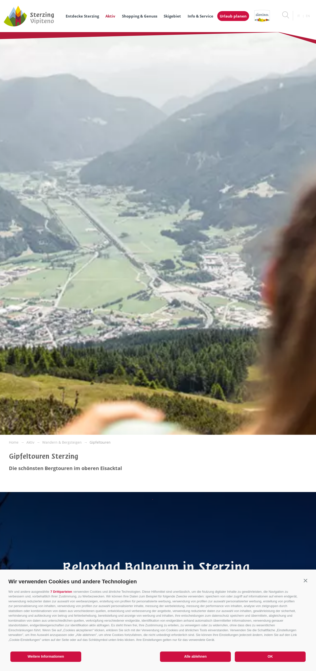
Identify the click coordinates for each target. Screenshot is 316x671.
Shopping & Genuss (139, 16)
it (298, 16)
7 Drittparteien (61, 591)
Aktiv (110, 16)
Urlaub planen (233, 16)
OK (270, 656)
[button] (305, 580)
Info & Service (200, 16)
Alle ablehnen (195, 656)
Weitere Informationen (46, 656)
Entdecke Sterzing (82, 16)
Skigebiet (172, 16)
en (308, 16)
